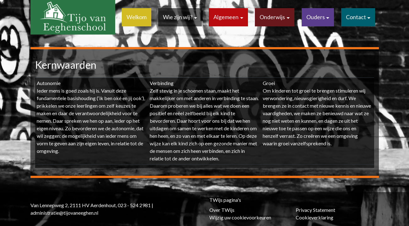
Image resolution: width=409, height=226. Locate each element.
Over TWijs (221, 210)
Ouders (315, 16)
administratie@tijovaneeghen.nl (64, 213)
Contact (356, 16)
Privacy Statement (315, 210)
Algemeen (226, 16)
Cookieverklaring (314, 217)
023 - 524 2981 (134, 205)
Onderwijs (272, 16)
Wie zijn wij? (177, 16)
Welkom (136, 16)
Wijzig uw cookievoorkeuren (240, 217)
